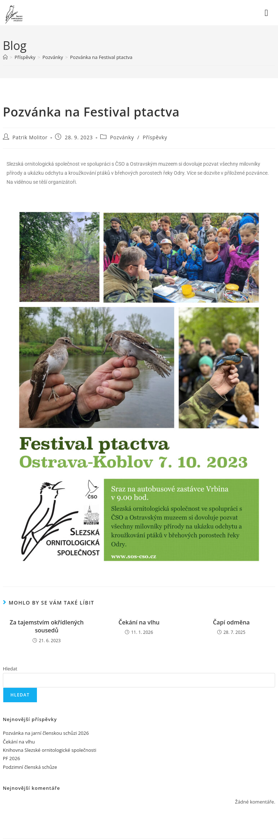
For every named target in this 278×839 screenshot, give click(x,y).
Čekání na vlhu (139, 622)
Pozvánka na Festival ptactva (101, 57)
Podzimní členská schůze (30, 767)
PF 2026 (11, 758)
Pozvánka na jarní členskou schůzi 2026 (46, 733)
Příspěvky (155, 137)
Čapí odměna (231, 622)
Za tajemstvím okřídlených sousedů (47, 626)
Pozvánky (122, 137)
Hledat (10, 668)
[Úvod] (5, 57)
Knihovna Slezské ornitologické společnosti (49, 750)
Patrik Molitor (29, 137)
